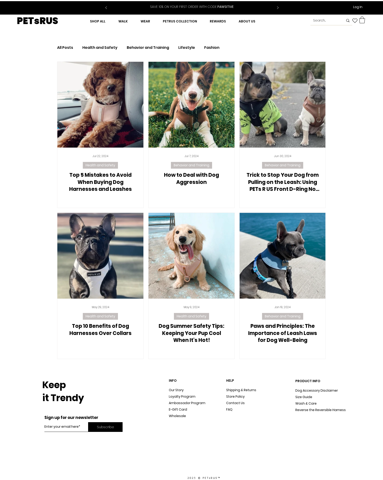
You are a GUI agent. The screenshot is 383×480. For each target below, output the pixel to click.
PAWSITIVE (192, 6)
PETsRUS (37, 20)
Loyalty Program (182, 396)
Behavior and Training (148, 47)
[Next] (277, 8)
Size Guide (303, 397)
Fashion (211, 47)
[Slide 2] (194, 4)
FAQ (229, 409)
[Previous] (106, 8)
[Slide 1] (189, 4)
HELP (230, 380)
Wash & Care (306, 403)
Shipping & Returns (241, 390)
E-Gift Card (178, 409)
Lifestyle (186, 47)
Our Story (176, 390)
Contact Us (235, 403)
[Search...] (325, 20)
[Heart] (355, 20)
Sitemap (233, 416)
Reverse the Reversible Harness (320, 410)
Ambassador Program (187, 403)
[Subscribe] (105, 427)
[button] (362, 19)
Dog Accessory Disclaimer (317, 390)
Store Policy (235, 396)
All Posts (65, 47)
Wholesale (177, 416)
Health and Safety (99, 47)
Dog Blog (176, 422)
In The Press (178, 429)
